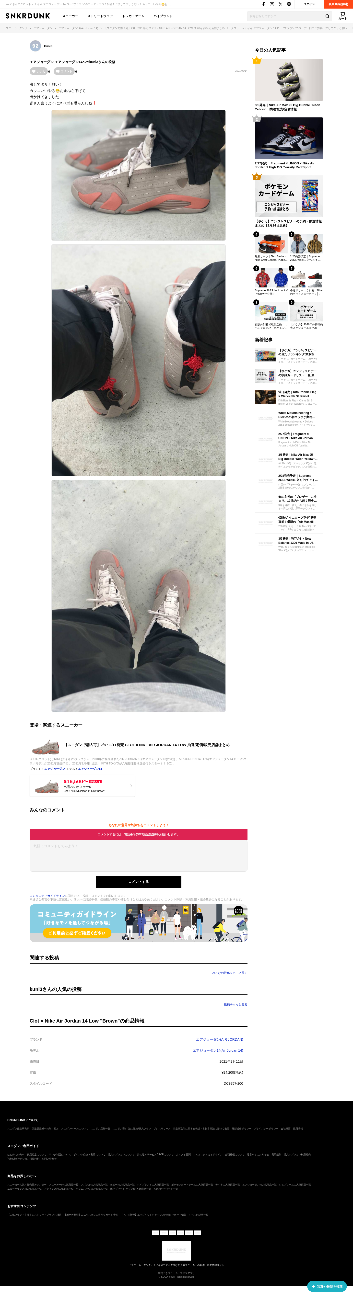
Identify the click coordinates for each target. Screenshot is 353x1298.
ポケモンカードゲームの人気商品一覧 (192, 1184)
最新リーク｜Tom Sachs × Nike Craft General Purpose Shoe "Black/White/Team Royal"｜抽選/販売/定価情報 (271, 258)
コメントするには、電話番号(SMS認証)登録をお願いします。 (138, 834)
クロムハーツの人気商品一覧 (92, 1188)
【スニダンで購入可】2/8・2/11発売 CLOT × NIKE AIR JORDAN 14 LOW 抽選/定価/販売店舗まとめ (147, 745)
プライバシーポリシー (266, 1128)
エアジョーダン (42, 62)
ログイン (309, 4)
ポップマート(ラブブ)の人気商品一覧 (130, 1188)
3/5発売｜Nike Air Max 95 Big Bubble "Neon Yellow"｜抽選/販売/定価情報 (287, 107)
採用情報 (298, 1128)
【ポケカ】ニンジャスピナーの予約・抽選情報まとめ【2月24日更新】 (288, 223)
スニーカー (70, 16)
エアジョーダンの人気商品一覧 (259, 1184)
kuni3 (48, 46)
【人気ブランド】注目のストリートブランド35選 (34, 1214)
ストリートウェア (100, 16)
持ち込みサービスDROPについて (155, 1154)
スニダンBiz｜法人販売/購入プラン (132, 1128)
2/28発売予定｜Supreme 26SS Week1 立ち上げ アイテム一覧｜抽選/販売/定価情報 (305, 258)
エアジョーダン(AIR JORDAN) (219, 1039)
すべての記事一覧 (198, 1214)
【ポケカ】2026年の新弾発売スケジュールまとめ (306, 326)
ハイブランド (163, 16)
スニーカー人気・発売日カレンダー (27, 1184)
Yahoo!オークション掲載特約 (23, 1158)
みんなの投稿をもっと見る (229, 973)
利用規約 (276, 1154)
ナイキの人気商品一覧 (227, 1184)
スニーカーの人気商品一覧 (63, 1184)
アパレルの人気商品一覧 (94, 1184)
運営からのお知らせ (258, 1154)
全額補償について (235, 1154)
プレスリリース (162, 1128)
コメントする (138, 882)
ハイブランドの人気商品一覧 (153, 1184)
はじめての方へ (15, 1154)
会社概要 (286, 1128)
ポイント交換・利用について (89, 1154)
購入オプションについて (121, 1154)
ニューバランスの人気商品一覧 (24, 1188)
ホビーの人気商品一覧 (122, 1184)
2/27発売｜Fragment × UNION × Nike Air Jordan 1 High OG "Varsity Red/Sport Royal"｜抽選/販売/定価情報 (285, 165)
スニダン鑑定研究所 (18, 1128)
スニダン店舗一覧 (100, 1128)
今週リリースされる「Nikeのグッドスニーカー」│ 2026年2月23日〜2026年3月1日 (306, 292)
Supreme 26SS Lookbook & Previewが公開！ (271, 292)
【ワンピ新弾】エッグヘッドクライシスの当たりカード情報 (153, 1214)
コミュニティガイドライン (47, 896)
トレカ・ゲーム (133, 16)
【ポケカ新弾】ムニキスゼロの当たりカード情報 (91, 1214)
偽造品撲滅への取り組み (45, 1128)
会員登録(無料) (338, 4)
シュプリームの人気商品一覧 (295, 1184)
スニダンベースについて (74, 1128)
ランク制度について (60, 1154)
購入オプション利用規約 (297, 1154)
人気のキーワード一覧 (165, 1188)
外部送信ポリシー (241, 1128)
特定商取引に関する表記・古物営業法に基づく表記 (201, 1128)
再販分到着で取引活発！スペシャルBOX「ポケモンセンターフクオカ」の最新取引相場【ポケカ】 (271, 326)
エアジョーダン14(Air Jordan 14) (218, 1050)
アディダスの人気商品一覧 (58, 1188)
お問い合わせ (49, 1158)
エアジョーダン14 (68, 62)
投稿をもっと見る (235, 1004)
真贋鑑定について (37, 1154)
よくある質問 (183, 1154)
